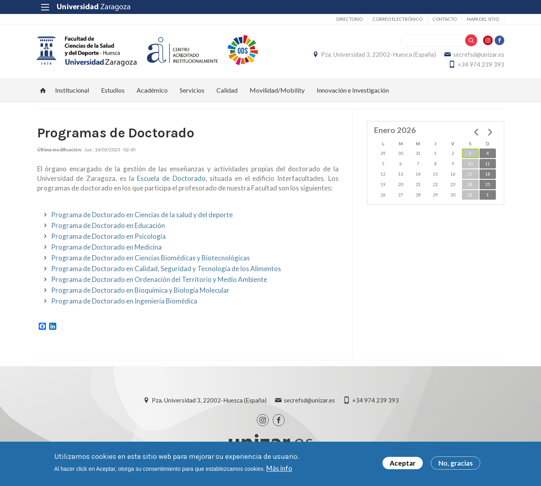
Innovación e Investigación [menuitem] (353, 90)
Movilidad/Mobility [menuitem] (277, 90)
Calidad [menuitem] (227, 90)
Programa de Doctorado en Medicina (106, 247)
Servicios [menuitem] (192, 90)
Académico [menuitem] (152, 90)
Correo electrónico (397, 19)
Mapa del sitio (483, 19)
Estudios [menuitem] (113, 90)
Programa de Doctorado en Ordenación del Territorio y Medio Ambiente (159, 280)
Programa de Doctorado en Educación (108, 226)
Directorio (349, 19)
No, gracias (455, 463)
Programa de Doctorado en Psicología (108, 236)
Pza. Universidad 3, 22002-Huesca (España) (378, 54)
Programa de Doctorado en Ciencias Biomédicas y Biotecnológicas (150, 258)
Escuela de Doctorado (171, 179)
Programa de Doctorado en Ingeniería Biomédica (124, 301)
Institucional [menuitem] (72, 90)
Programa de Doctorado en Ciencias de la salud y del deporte (142, 215)
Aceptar (403, 463)
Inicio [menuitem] (43, 90)
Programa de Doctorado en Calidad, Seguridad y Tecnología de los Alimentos (166, 269)
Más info (279, 468)
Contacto (444, 19)
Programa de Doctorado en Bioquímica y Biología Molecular (140, 290)
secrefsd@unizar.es (478, 54)
